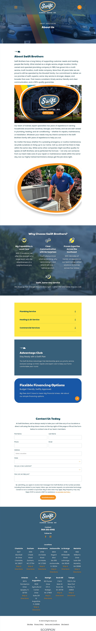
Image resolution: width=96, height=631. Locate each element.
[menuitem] (30, 624)
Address (17, 450)
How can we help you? (21, 474)
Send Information (48, 497)
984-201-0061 (48, 529)
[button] (79, 7)
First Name (18, 434)
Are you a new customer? (23, 466)
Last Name (52, 434)
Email (50, 442)
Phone (16, 442)
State (16, 458)
